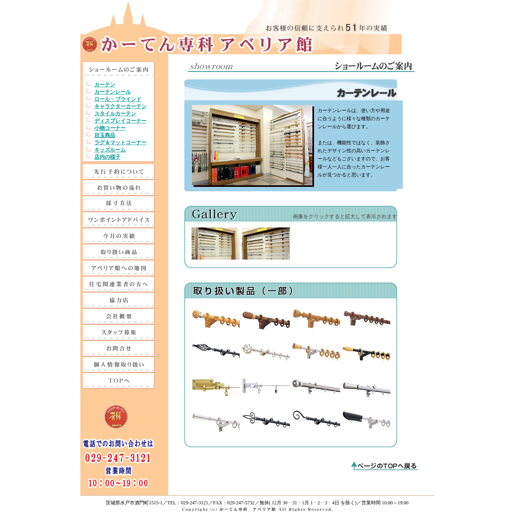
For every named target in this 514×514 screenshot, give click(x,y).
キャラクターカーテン (120, 106)
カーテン (104, 85)
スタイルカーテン (115, 114)
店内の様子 (107, 157)
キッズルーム (110, 150)
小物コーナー (110, 128)
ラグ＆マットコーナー (120, 142)
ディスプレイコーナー (120, 121)
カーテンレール (112, 92)
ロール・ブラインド (117, 99)
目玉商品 (104, 135)
